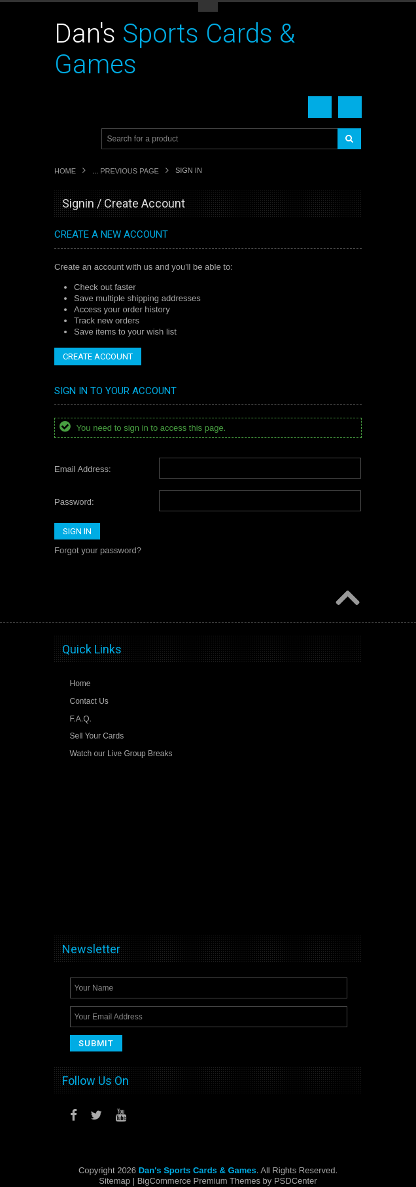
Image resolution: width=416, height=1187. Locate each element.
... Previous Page (125, 171)
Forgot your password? (97, 550)
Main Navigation (65, 139)
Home (65, 171)
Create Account (98, 356)
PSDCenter (295, 1181)
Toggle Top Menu (208, 7)
